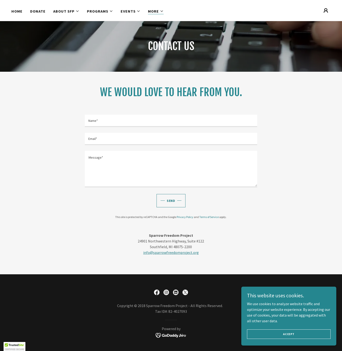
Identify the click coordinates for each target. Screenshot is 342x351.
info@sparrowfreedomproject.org (171, 252)
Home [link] (17, 11)
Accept (288, 334)
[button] (66, 11)
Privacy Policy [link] (185, 217)
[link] (157, 292)
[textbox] (171, 121)
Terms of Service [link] (209, 217)
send (171, 201)
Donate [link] (38, 11)
